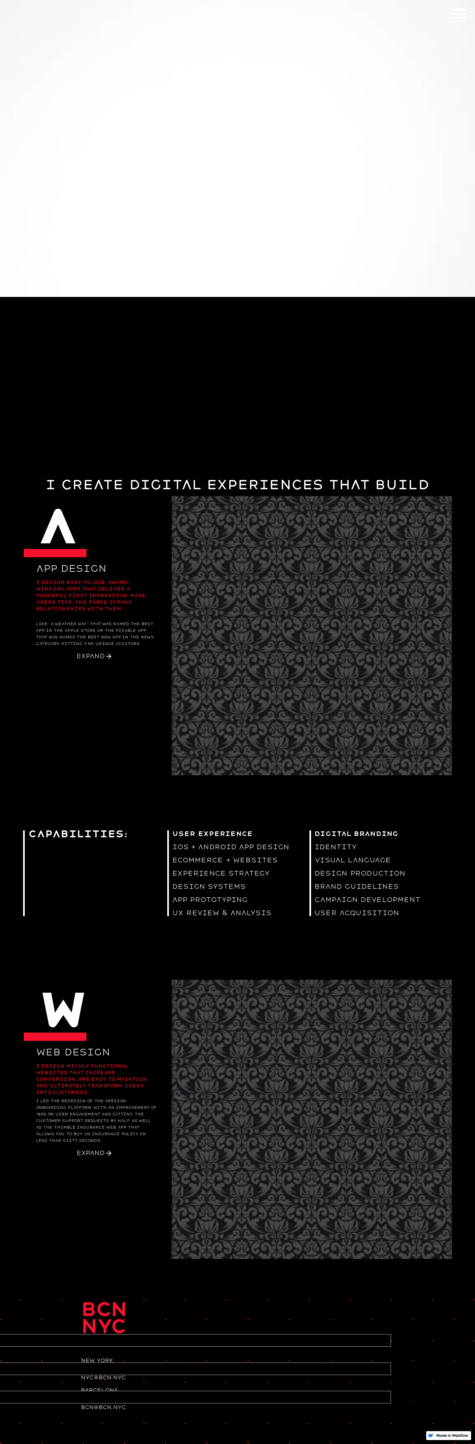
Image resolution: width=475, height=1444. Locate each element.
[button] (458, 13)
